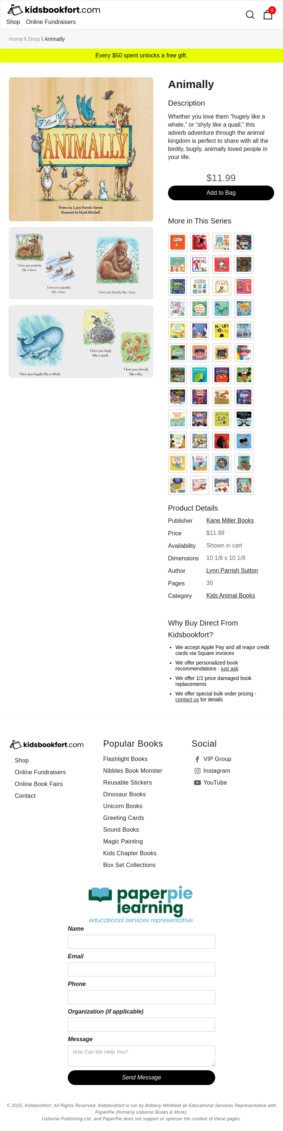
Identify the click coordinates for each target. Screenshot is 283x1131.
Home (16, 39)
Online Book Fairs (39, 784)
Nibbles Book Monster (133, 771)
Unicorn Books (123, 806)
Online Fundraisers (51, 22)
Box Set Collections (129, 865)
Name (76, 929)
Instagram (216, 771)
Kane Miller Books (230, 520)
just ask (229, 669)
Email (76, 956)
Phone (77, 984)
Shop (13, 22)
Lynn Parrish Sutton (232, 570)
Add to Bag (220, 193)
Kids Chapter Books (130, 853)
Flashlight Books (125, 759)
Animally (55, 39)
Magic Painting (123, 841)
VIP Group (217, 759)
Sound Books (121, 830)
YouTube (215, 782)
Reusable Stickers (127, 782)
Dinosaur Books (124, 794)
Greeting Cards (123, 818)
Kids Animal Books (230, 595)
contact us (187, 699)
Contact (25, 796)
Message (80, 1039)
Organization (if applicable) (105, 1011)
